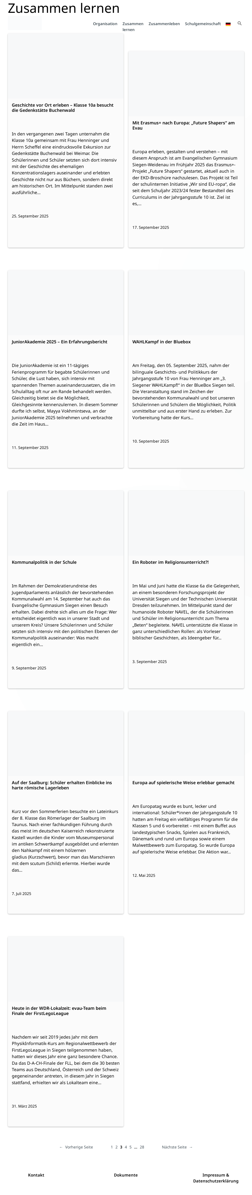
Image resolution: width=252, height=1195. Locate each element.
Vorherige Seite (76, 1147)
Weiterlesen (33, 72)
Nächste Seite (177, 1147)
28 (142, 1147)
